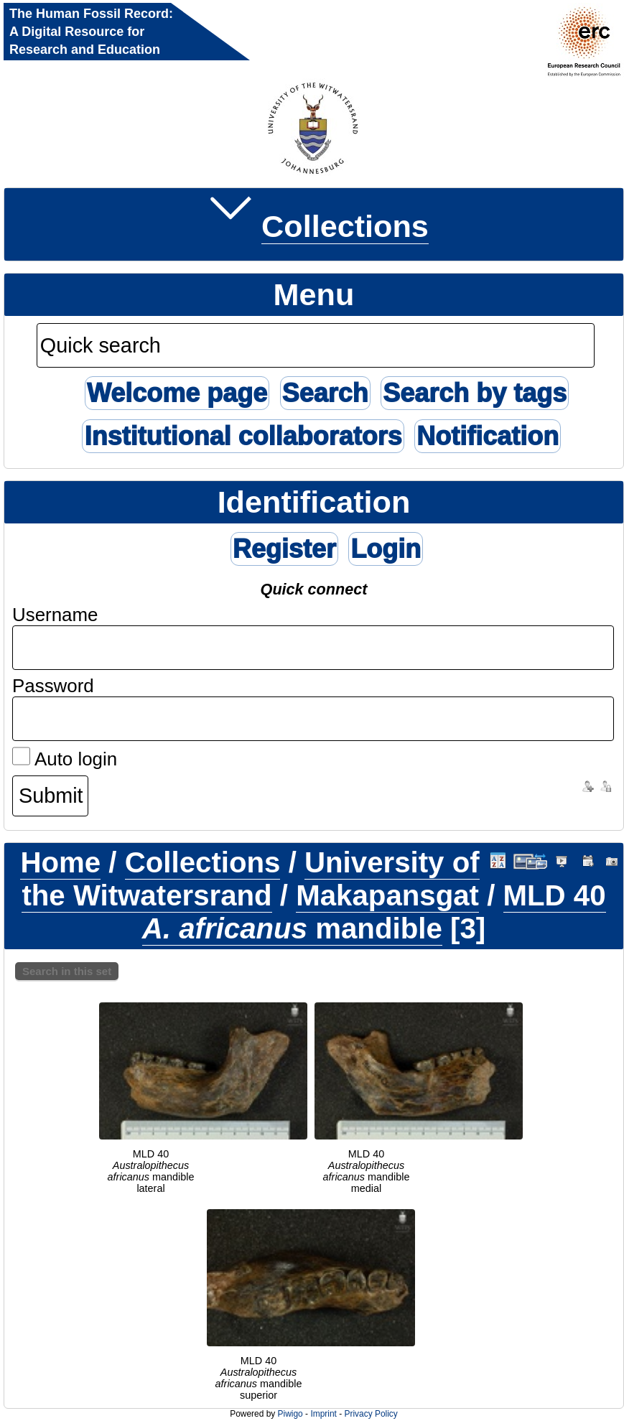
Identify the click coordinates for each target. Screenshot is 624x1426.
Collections (345, 226)
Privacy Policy (370, 1414)
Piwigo (290, 1414)
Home (60, 863)
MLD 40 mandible (374, 912)
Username (55, 615)
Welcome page (177, 393)
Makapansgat (387, 896)
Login (385, 549)
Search (325, 393)
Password (53, 686)
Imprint (323, 1414)
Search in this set (66, 971)
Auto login (64, 759)
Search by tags (475, 393)
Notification (487, 436)
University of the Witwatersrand (250, 879)
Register (284, 549)
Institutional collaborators (242, 436)
